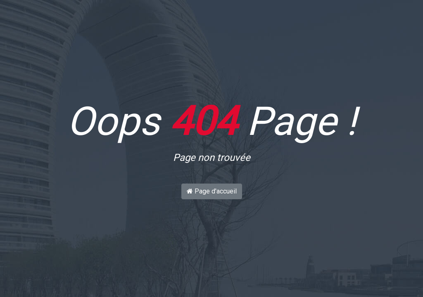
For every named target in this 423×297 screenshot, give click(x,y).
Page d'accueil (212, 191)
